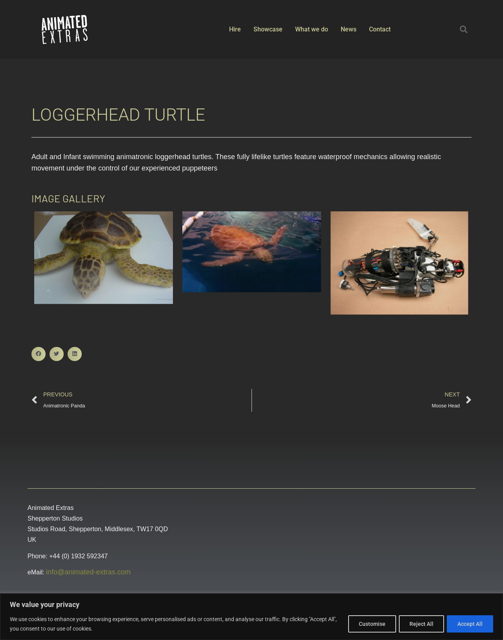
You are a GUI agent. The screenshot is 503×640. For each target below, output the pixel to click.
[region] (251, 616)
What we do (311, 29)
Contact (380, 29)
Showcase (268, 29)
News (348, 29)
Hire (235, 29)
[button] (464, 29)
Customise (367, 624)
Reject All (419, 624)
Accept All (469, 624)
